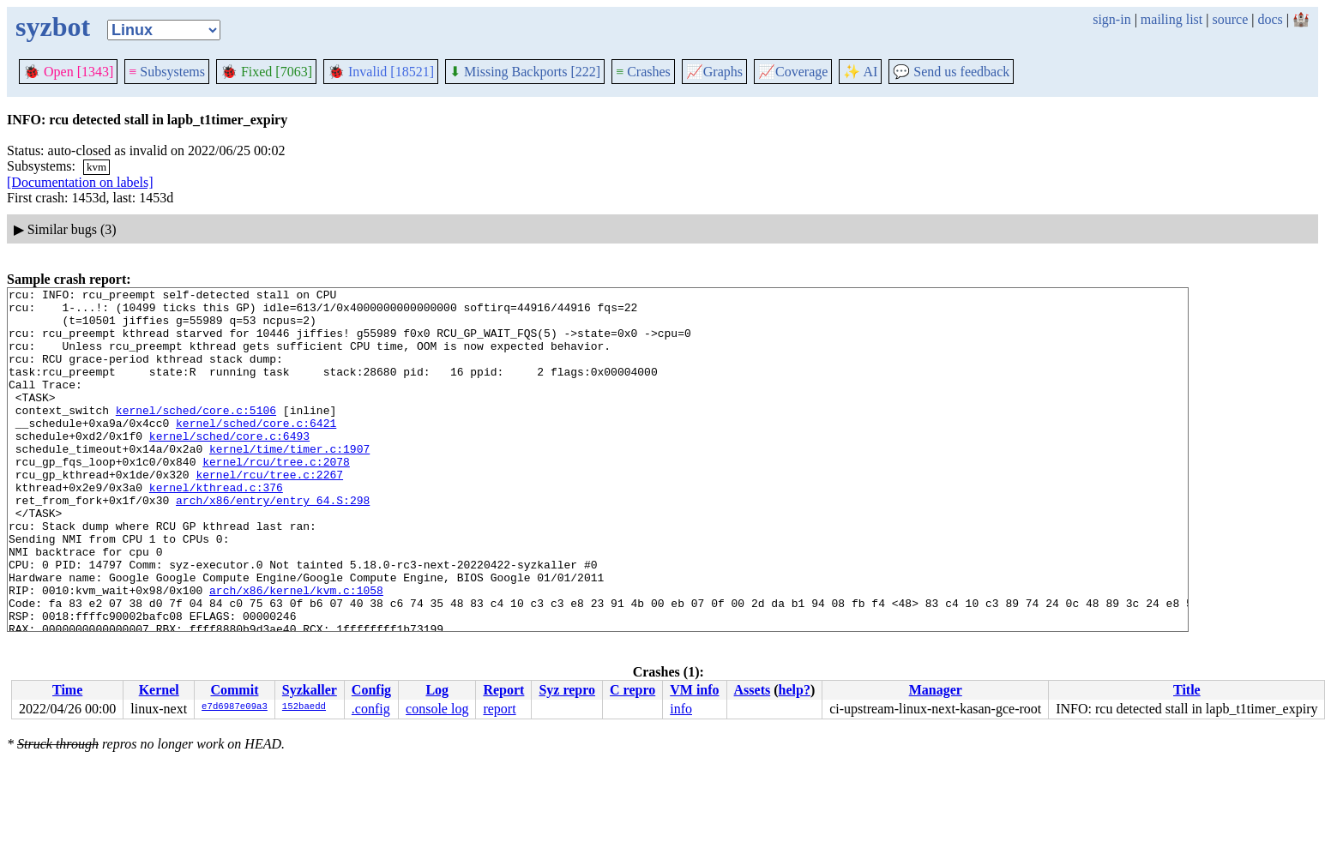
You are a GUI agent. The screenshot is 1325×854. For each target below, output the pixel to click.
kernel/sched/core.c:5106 (196, 435)
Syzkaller (309, 690)
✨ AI (860, 71)
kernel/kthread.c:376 (216, 528)
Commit (234, 690)
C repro (632, 690)
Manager (935, 690)
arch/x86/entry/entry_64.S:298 (273, 543)
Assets (752, 690)
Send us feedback (951, 71)
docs (1269, 19)
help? (794, 690)
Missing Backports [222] (524, 71)
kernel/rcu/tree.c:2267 (269, 512)
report (499, 708)
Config (371, 690)
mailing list (1171, 19)
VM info (694, 690)
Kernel (159, 690)
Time (67, 690)
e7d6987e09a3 (235, 707)
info (681, 708)
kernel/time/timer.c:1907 (289, 482)
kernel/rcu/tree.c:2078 (276, 497)
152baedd (304, 707)
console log (437, 708)
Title (1187, 690)
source (1231, 19)
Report (503, 690)
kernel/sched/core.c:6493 (229, 466)
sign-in (1111, 19)
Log (437, 690)
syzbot (52, 26)
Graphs (714, 71)
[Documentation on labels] (80, 182)
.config (371, 708)
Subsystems (167, 71)
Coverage (793, 71)
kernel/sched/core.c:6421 (256, 451)
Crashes (643, 71)
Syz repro (567, 690)
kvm (96, 166)
